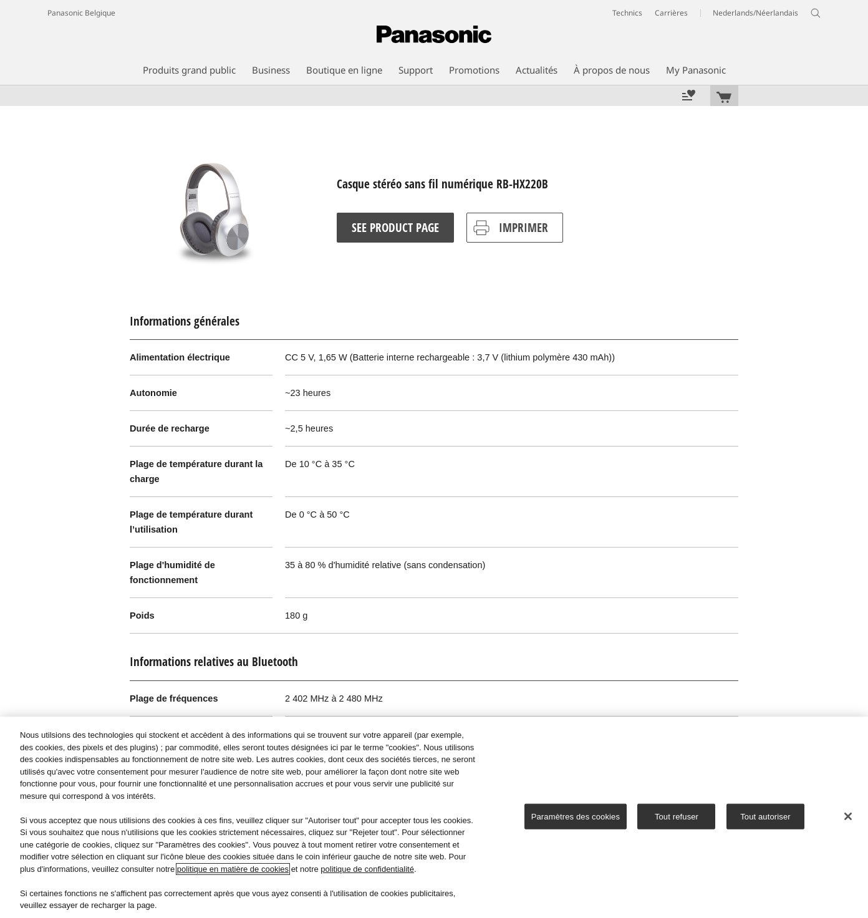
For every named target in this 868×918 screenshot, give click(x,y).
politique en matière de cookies (233, 869)
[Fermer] (848, 816)
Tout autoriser (765, 816)
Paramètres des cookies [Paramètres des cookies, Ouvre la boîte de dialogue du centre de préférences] (575, 816)
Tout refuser (676, 816)
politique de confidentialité (367, 869)
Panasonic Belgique (81, 12)
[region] (434, 817)
